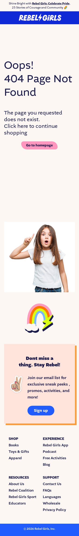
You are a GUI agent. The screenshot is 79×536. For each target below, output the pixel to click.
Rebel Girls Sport (22, 497)
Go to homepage (39, 145)
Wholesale (51, 503)
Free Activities (54, 458)
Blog (46, 464)
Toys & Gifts (19, 451)
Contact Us (52, 484)
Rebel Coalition (21, 490)
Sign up (41, 410)
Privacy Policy (54, 510)
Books (14, 445)
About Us (16, 484)
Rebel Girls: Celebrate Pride (51, 3)
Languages (52, 497)
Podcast (49, 451)
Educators (17, 503)
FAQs (47, 490)
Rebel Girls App (55, 445)
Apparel (15, 458)
